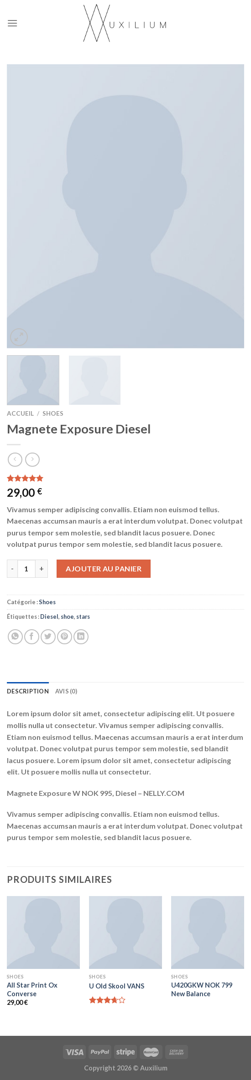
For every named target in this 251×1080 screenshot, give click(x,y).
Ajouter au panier (103, 568)
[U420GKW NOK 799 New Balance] (207, 932)
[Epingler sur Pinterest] (64, 636)
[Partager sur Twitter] (48, 636)
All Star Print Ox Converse (32, 989)
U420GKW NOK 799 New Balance (201, 989)
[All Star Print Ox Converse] (43, 932)
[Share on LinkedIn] (81, 636)
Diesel (49, 616)
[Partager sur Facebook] (31, 636)
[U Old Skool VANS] (125, 932)
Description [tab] (28, 691)
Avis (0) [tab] (66, 691)
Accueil (20, 413)
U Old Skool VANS (116, 986)
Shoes (52, 413)
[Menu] (12, 23)
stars (83, 616)
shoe (67, 616)
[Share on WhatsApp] (15, 636)
